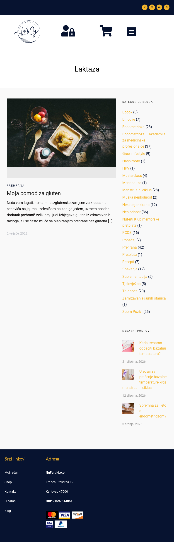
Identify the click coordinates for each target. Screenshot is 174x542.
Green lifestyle (133, 153)
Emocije (128, 119)
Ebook (127, 112)
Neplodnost (131, 212)
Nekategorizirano (136, 205)
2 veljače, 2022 (17, 233)
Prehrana (16, 185)
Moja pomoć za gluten (34, 193)
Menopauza (131, 183)
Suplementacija (134, 276)
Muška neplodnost (137, 197)
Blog (8, 511)
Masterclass (132, 175)
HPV (125, 168)
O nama (10, 501)
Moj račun (12, 472)
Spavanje (129, 269)
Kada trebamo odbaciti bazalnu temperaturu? (152, 348)
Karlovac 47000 (57, 491)
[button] (131, 31)
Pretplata (129, 254)
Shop (8, 482)
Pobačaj (128, 240)
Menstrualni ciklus (137, 190)
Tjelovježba (131, 284)
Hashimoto (131, 161)
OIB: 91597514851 (59, 501)
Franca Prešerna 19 (59, 482)
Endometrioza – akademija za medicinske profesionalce (144, 140)
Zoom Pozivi (132, 311)
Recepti (128, 262)
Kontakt (10, 491)
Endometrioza (133, 127)
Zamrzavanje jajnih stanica (144, 298)
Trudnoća (130, 291)
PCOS (127, 232)
